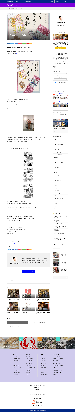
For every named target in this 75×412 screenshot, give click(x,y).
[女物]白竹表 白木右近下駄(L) (58, 223)
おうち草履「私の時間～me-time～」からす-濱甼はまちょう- (60, 227)
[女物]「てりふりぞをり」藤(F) (59, 244)
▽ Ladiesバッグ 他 (16, 370)
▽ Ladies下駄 (15, 356)
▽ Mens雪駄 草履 (29, 363)
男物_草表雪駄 (57, 195)
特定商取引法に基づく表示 (57, 370)
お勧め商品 (55, 203)
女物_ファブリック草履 (59, 162)
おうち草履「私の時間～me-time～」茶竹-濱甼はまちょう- (60, 217)
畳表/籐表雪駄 (29, 365)
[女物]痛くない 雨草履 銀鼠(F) (59, 233)
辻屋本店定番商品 (43, 360)
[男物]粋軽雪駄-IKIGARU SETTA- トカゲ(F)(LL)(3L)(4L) (60, 230)
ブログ (41, 4)
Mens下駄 (56, 172)
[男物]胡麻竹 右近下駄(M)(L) (58, 235)
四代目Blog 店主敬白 (44, 374)
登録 (56, 82)
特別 (54, 208)
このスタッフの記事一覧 (28, 271)
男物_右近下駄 (57, 177)
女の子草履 (57, 159)
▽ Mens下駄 (28, 356)
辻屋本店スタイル (43, 363)
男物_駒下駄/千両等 (58, 180)
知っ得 (37, 4)
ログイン (57, 1)
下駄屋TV (45, 4)
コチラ (17, 53)
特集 (23, 4)
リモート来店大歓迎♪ (56, 356)
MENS (55, 170)
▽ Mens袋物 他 (28, 372)
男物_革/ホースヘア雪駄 (59, 198)
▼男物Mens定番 (60, 104)
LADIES (55, 139)
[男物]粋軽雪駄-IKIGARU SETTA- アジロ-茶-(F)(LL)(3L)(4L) (60, 221)
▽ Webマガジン (42, 365)
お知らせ (41, 356)
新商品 (55, 206)
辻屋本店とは (32, 4)
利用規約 (54, 374)
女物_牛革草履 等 (16, 365)
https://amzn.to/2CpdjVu (11, 243)
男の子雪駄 (57, 190)
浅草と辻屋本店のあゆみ (57, 363)
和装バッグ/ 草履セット (59, 144)
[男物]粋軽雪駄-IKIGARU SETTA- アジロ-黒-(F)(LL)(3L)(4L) (60, 239)
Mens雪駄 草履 (56, 188)
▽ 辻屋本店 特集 (42, 358)
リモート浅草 (51, 4)
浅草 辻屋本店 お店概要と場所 (58, 358)
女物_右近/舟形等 (58, 152)
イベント (42, 370)
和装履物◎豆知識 (43, 367)
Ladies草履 (56, 157)
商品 (27, 4)
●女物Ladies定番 (60, 96)
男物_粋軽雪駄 (57, 193)
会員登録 (51, 1)
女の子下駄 (57, 149)
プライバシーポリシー (57, 372)
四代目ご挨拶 (55, 360)
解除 (59, 82)
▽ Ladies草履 (15, 363)
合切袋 (56, 185)
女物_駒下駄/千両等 (58, 154)
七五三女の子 (56, 167)
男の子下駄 (57, 175)
